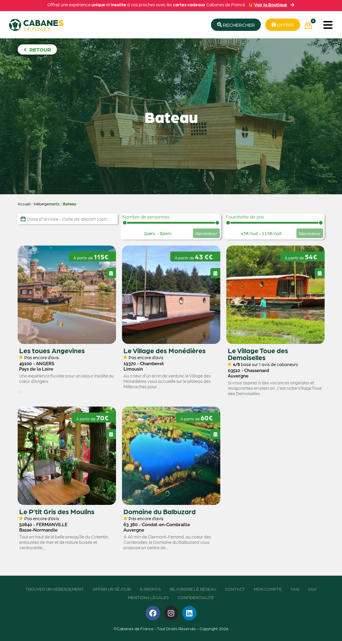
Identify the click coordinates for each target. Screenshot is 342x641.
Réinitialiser (206, 233)
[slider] (124, 222)
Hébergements (47, 203)
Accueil (24, 203)
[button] (328, 24)
